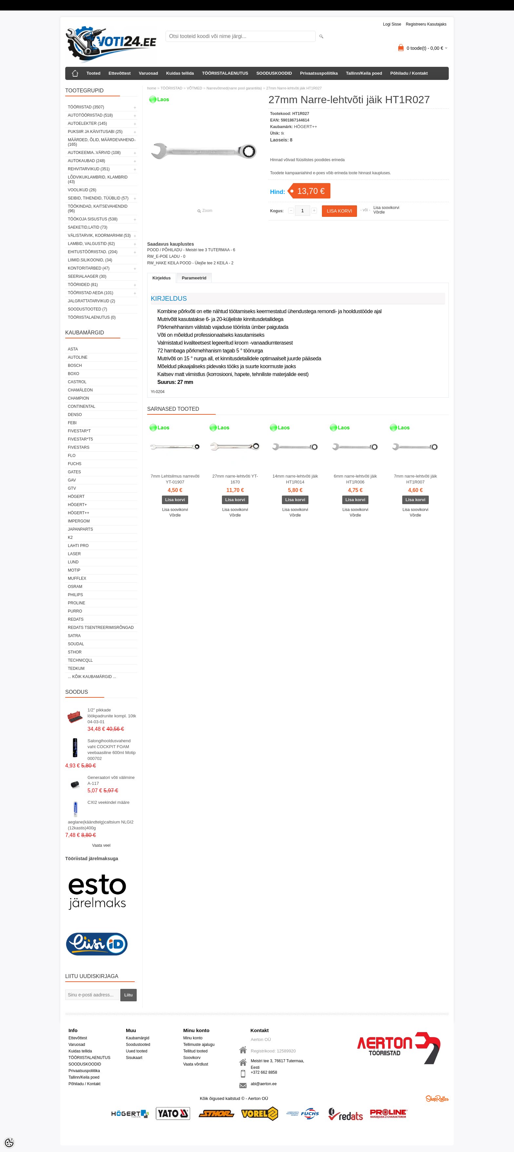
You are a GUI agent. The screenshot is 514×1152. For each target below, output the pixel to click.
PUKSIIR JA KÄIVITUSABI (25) (95, 131)
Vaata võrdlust (195, 1064)
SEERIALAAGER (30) (87, 276)
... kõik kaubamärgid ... (92, 676)
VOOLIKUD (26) (82, 190)
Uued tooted (136, 1051)
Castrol (77, 382)
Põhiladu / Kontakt (409, 73)
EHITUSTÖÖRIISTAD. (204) (92, 252)
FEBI (72, 423)
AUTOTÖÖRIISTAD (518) (90, 115)
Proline (76, 603)
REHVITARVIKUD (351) (89, 169)
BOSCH (75, 365)
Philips (75, 595)
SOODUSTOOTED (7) (87, 309)
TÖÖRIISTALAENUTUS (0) (92, 317)
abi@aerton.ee (264, 1084)
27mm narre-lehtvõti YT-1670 (235, 479)
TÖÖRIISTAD (171, 88)
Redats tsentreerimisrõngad (101, 627)
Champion (78, 398)
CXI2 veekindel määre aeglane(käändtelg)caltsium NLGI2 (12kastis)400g (100, 815)
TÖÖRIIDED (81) (83, 284)
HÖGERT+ (77, 504)
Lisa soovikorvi (386, 207)
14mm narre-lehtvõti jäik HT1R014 (295, 479)
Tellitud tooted (195, 1051)
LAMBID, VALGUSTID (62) (91, 243)
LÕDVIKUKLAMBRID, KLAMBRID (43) (98, 179)
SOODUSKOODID (274, 73)
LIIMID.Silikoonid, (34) (90, 260)
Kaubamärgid (137, 1038)
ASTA (73, 349)
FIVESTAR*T (79, 431)
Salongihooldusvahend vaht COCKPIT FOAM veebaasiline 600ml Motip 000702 (112, 749)
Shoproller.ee (437, 1098)
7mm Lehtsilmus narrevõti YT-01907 (175, 479)
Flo (71, 455)
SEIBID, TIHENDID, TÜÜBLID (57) (98, 198)
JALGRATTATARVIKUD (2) (91, 301)
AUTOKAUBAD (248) (86, 161)
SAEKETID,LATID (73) (87, 227)
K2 (70, 537)
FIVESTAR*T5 (80, 439)
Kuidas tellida (180, 73)
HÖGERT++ (78, 513)
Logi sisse (392, 24)
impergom (79, 521)
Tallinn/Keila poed (364, 73)
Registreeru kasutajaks (426, 24)
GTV (72, 488)
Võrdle (379, 212)
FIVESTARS (78, 447)
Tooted (93, 73)
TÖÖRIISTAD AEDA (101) (90, 293)
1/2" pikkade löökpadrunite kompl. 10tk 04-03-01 (112, 716)
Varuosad (148, 73)
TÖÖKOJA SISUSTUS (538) (92, 219)
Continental (81, 406)
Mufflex (77, 578)
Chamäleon (80, 390)
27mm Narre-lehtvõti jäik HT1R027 (294, 88)
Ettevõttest (119, 73)
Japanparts (80, 529)
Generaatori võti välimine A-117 (111, 780)
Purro (75, 611)
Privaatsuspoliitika (319, 73)
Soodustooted (138, 1044)
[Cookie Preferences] (9, 1143)
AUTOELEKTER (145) (87, 123)
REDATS (76, 619)
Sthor (75, 652)
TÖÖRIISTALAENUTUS (225, 73)
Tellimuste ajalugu (198, 1044)
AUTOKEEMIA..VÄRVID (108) (94, 152)
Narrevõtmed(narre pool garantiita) (234, 88)
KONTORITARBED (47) (88, 268)
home (151, 88)
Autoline (78, 357)
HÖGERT (76, 496)
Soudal (76, 644)
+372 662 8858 (264, 1072)
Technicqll (80, 660)
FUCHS (74, 464)
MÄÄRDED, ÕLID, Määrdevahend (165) (101, 142)
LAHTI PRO (78, 545)
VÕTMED (194, 88)
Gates (74, 472)
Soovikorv (192, 1057)
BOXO (73, 373)
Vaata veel (101, 845)
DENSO (75, 414)
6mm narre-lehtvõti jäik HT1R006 (355, 479)
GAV (72, 480)
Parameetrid (194, 277)
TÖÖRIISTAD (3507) (86, 107)
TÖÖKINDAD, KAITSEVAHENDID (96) (98, 208)
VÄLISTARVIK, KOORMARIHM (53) (99, 235)
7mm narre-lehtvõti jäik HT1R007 (415, 479)
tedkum (76, 668)
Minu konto (193, 1038)
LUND (73, 562)
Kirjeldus (161, 277)
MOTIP (74, 570)
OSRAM (75, 586)
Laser (74, 554)
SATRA (74, 635)
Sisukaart (134, 1057)
